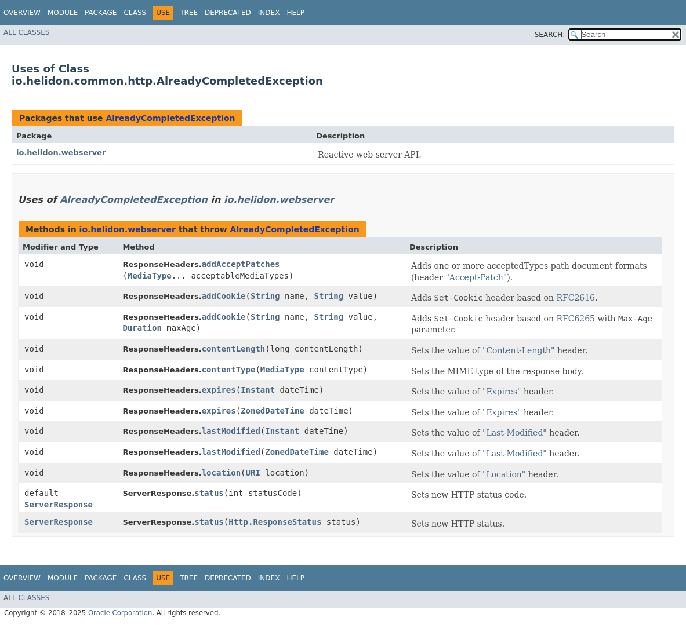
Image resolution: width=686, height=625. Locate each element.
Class (135, 13)
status (209, 493)
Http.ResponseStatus (274, 522)
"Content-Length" (518, 350)
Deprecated (228, 13)
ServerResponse (58, 504)
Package (101, 13)
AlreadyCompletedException (170, 118)
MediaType (150, 275)
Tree (189, 13)
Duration (141, 327)
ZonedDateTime (272, 410)
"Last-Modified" (514, 432)
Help (295, 13)
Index (269, 13)
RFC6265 (575, 318)
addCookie (224, 296)
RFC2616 (575, 297)
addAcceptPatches (241, 264)
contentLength (234, 348)
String (265, 296)
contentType (229, 369)
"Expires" (501, 391)
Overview (22, 13)
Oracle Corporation (120, 613)
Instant (258, 389)
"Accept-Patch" (476, 277)
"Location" (503, 474)
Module (63, 13)
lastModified (231, 431)
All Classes (26, 32)
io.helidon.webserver (61, 152)
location (221, 472)
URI (253, 472)
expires (219, 389)
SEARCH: (550, 35)
